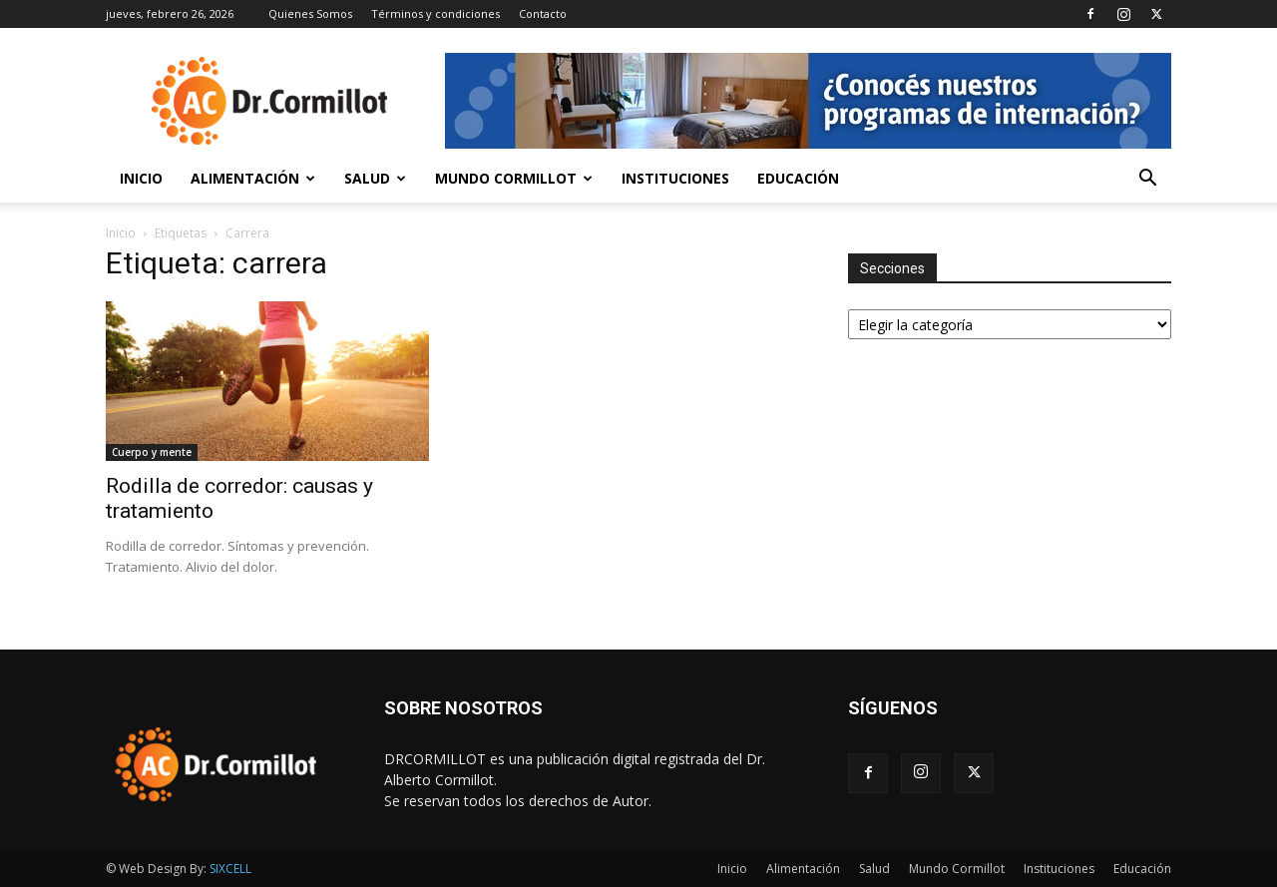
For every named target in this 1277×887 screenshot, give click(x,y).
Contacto (543, 13)
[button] (1147, 180)
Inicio (141, 178)
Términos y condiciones (435, 13)
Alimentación (253, 178)
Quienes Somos (310, 13)
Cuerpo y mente (152, 452)
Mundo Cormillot (514, 178)
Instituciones (675, 178)
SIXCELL (230, 868)
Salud (375, 178)
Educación (798, 178)
